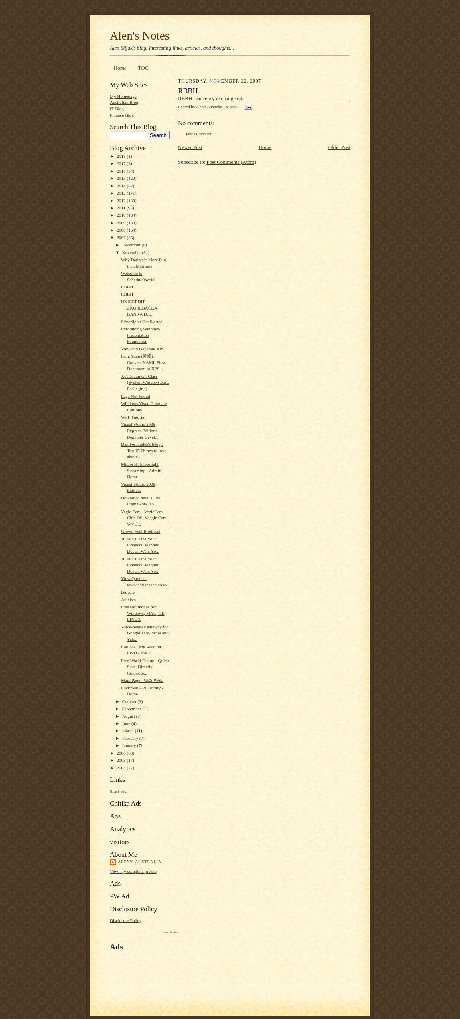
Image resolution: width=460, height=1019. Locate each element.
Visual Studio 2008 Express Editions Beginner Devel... (140, 430)
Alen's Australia (139, 862)
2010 (122, 215)
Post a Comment (199, 134)
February (130, 738)
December (132, 244)
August (129, 716)
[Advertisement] (203, 970)
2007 (122, 237)
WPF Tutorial (133, 417)
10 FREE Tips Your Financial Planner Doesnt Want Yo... (140, 545)
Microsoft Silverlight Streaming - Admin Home (141, 470)
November (132, 252)
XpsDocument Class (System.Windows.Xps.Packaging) (145, 382)
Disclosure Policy (125, 920)
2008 (122, 230)
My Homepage (123, 96)
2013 (122, 193)
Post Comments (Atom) (231, 162)
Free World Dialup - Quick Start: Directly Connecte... (145, 666)
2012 (122, 200)
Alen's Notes (139, 35)
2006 (122, 753)
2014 (122, 185)
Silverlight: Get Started (142, 321)
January (129, 745)
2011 (122, 207)
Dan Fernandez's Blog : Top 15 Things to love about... (143, 450)
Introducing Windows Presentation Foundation (140, 335)
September (132, 708)
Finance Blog (122, 115)
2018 (122, 156)
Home (120, 68)
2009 (122, 222)
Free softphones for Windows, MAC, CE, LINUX (143, 613)
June (126, 723)
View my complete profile (133, 871)
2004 (122, 767)
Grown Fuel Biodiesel (141, 531)
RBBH (127, 294)
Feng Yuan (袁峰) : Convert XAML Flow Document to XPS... (143, 362)
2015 (122, 178)
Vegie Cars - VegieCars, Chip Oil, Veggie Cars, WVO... (144, 517)
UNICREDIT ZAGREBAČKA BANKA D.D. (139, 307)
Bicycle (128, 592)
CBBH (127, 286)
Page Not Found (135, 396)
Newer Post (190, 147)
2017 (122, 163)
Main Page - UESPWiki (142, 680)
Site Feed (118, 791)
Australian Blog (124, 102)
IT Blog (117, 108)
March (128, 730)
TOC (143, 68)
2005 (122, 760)
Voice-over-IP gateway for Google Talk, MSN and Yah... (145, 633)
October (130, 701)
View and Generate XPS (143, 348)
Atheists (128, 599)
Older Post (339, 147)
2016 (122, 171)
